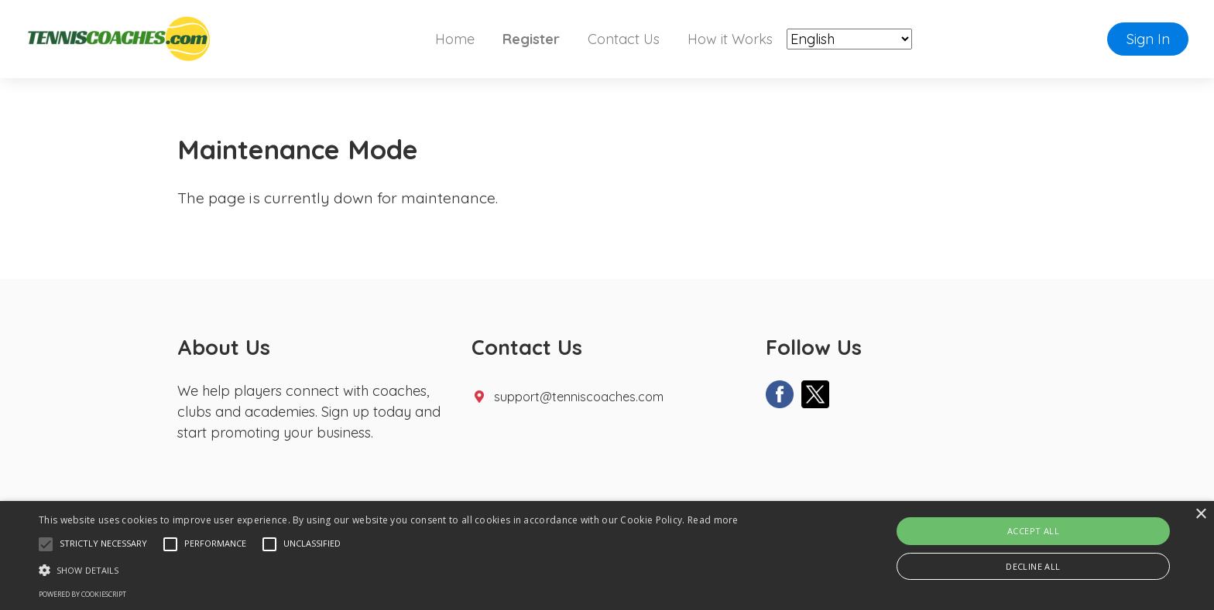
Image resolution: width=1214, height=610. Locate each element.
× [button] (1200, 514)
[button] (45, 544)
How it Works (730, 39)
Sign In (1148, 39)
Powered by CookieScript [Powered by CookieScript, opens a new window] (82, 594)
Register (531, 39)
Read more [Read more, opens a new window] (713, 520)
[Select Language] (849, 39)
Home (455, 39)
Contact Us (624, 39)
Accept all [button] (1033, 531)
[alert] (607, 555)
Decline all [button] (1033, 566)
